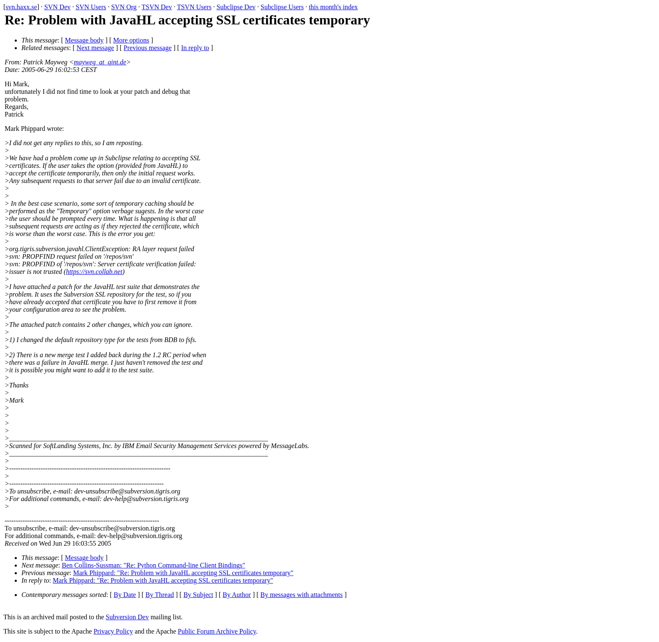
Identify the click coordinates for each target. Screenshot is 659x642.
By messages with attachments (302, 594)
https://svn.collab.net (94, 271)
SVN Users (91, 7)
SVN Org (124, 7)
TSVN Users (194, 7)
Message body (84, 40)
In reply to (195, 47)
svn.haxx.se (21, 7)
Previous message (147, 47)
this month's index (333, 7)
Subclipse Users (282, 7)
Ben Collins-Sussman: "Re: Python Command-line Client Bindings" (153, 565)
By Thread (159, 594)
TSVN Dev (157, 7)
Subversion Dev (127, 617)
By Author (237, 594)
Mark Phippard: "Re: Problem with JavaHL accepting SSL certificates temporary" (183, 572)
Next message (95, 47)
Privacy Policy (113, 631)
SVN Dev (57, 7)
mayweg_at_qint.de (100, 62)
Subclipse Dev (236, 7)
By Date (125, 594)
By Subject (198, 594)
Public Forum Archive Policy (217, 631)
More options (131, 40)
